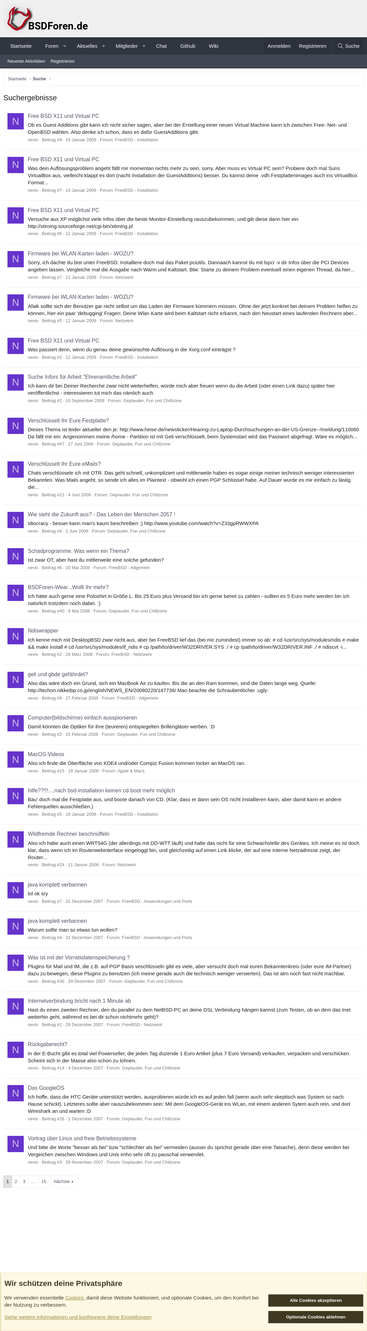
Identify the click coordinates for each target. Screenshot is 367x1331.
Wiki (213, 46)
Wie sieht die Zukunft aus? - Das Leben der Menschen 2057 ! (103, 530)
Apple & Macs (132, 793)
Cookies (74, 1298)
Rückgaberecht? (49, 1067)
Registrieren (62, 61)
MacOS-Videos (48, 777)
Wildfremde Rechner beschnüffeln (70, 857)
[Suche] (348, 46)
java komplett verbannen (59, 908)
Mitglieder (127, 46)
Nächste (63, 1204)
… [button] (35, 1204)
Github (187, 46)
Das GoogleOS (48, 1111)
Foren (51, 46)
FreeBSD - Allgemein (131, 583)
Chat (161, 46)
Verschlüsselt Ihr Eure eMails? (66, 480)
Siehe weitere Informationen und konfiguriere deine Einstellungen (78, 1317)
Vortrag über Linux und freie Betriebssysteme (84, 1161)
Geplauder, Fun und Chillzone (154, 409)
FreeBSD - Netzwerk (133, 677)
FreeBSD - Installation (138, 141)
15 (45, 1204)
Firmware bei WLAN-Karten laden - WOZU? (82, 255)
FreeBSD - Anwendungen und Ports (159, 924)
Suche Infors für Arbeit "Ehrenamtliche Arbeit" (84, 386)
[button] (64, 46)
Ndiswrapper (45, 646)
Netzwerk (126, 279)
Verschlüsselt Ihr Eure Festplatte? (70, 429)
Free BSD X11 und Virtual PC (65, 118)
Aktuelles (87, 46)
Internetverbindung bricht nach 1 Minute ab (81, 1024)
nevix (35, 141)
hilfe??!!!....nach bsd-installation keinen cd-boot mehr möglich (103, 813)
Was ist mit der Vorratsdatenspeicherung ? (81, 980)
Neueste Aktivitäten (26, 61)
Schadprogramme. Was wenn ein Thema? (80, 567)
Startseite (21, 46)
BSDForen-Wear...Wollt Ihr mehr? (70, 603)
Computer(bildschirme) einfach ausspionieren (84, 741)
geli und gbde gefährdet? (60, 697)
